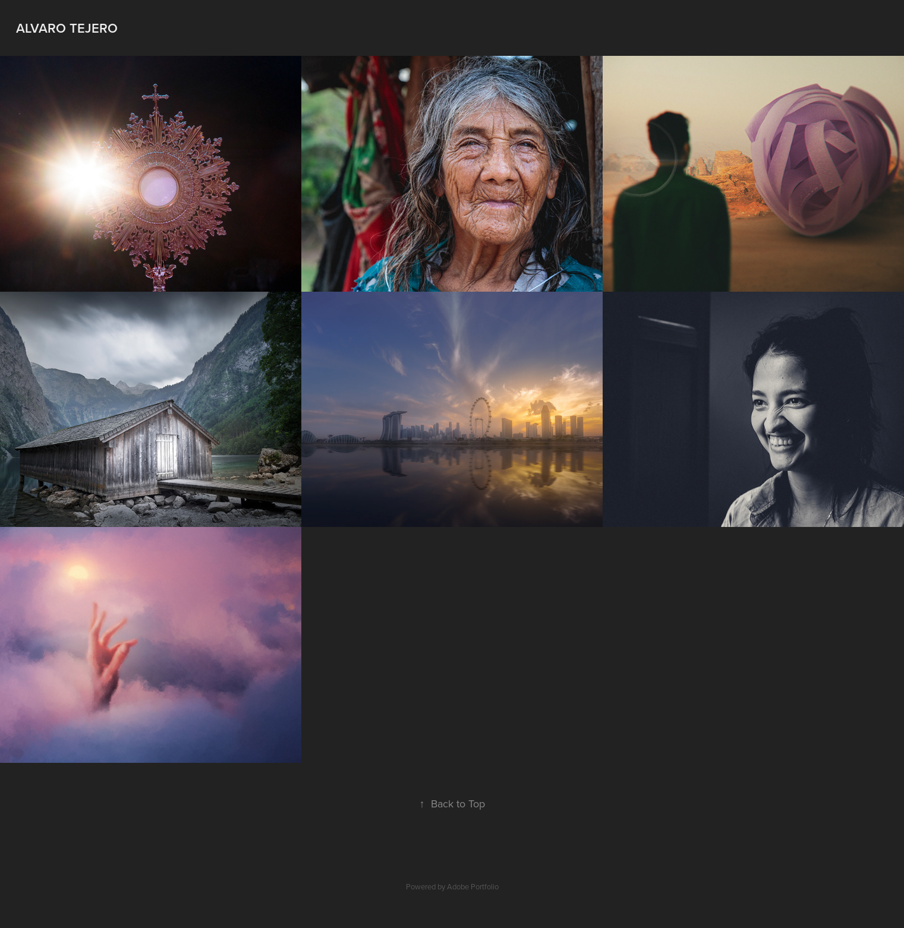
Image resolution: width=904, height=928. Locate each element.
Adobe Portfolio (473, 886)
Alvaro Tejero (67, 27)
